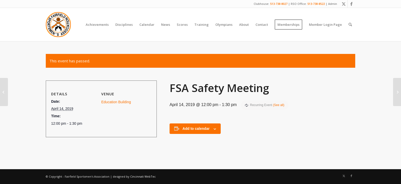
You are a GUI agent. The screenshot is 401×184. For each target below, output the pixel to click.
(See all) (278, 105)
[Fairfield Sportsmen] (58, 24)
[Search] (350, 24)
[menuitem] (97, 24)
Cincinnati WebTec (143, 176)
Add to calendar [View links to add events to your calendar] (196, 128)
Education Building (116, 102)
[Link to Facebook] (351, 4)
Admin (332, 4)
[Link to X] (343, 4)
